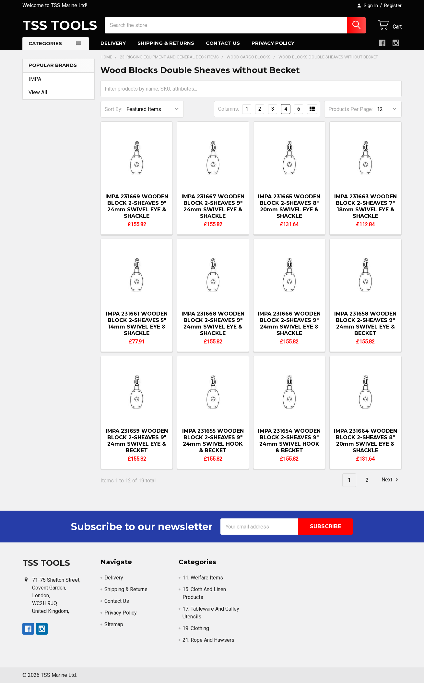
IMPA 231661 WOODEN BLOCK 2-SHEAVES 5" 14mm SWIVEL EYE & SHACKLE (137, 323)
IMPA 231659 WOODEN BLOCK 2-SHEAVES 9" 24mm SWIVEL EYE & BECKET (137, 440)
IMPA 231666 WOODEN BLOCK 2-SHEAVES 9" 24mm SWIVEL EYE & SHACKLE (289, 323)
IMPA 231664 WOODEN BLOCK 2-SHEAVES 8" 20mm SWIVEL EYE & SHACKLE (365, 440)
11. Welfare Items (203, 578)
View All (38, 92)
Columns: (228, 109)
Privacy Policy (273, 43)
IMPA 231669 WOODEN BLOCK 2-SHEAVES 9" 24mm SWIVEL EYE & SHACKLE (136, 206)
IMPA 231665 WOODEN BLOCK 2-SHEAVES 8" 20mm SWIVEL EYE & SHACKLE (289, 206)
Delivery (113, 43)
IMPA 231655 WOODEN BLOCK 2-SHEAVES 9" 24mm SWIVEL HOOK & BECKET (213, 440)
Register (393, 5)
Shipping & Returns (165, 43)
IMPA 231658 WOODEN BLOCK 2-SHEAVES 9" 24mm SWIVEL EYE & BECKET (365, 323)
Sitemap (113, 624)
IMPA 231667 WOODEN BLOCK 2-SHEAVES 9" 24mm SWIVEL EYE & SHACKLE (213, 206)
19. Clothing (196, 628)
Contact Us (223, 43)
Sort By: (113, 109)
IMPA (35, 79)
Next (391, 480)
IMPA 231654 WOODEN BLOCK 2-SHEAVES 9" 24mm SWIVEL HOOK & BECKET (289, 440)
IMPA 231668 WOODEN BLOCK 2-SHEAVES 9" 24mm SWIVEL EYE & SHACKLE (213, 323)
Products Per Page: (350, 109)
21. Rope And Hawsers (208, 640)
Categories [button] (45, 43)
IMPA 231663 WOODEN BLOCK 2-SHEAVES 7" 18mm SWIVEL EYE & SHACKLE (365, 206)
